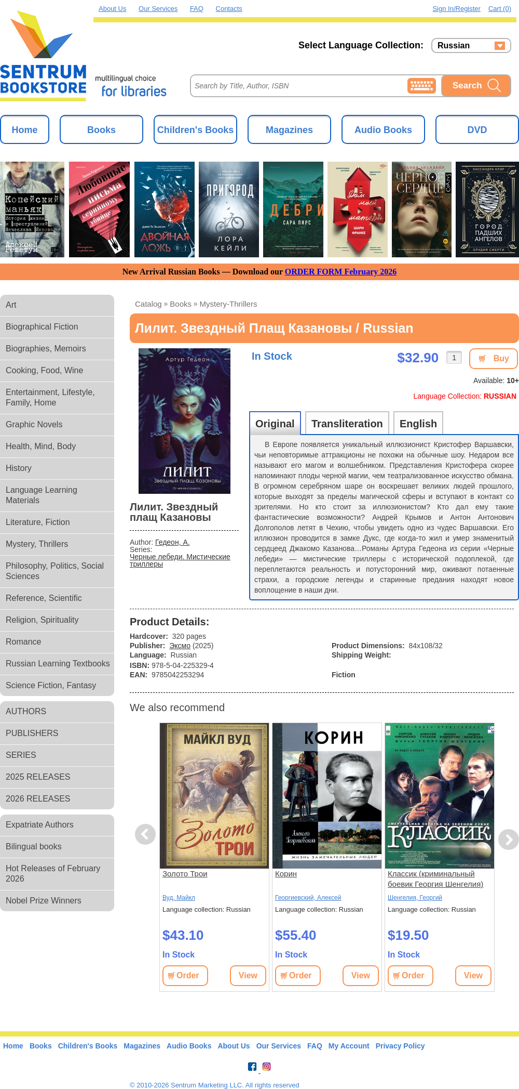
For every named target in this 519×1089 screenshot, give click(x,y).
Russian (454, 46)
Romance (23, 641)
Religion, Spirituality (42, 619)
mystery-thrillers (228, 303)
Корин (286, 873)
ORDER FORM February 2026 (341, 271)
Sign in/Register (456, 8)
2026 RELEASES (38, 798)
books (181, 303)
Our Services (158, 8)
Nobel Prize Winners (43, 900)
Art (11, 304)
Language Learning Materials (41, 495)
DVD (477, 130)
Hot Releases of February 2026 (53, 873)
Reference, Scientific (44, 598)
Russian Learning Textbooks (58, 663)
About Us (112, 8)
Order (187, 975)
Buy (501, 358)
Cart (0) (499, 8)
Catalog (148, 303)
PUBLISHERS (32, 733)
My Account (349, 1046)
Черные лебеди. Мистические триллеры (180, 560)
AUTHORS (26, 711)
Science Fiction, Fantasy (51, 685)
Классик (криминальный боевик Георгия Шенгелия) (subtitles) (435, 879)
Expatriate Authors (40, 824)
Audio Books (383, 130)
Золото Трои (185, 873)
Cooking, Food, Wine (44, 370)
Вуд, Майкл (178, 897)
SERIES (21, 755)
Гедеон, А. (172, 542)
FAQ (196, 8)
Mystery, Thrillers (37, 544)
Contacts (229, 8)
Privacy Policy (400, 1046)
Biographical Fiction (42, 326)
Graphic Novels (34, 424)
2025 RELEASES (38, 776)
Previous (146, 834)
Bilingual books (34, 846)
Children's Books (195, 130)
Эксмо (179, 645)
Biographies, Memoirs (46, 348)
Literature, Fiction (38, 522)
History (19, 468)
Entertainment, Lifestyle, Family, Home (50, 397)
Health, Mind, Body (41, 446)
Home (24, 130)
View (248, 975)
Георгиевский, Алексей (308, 897)
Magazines (289, 130)
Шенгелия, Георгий (415, 897)
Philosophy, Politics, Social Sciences (55, 571)
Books (101, 130)
